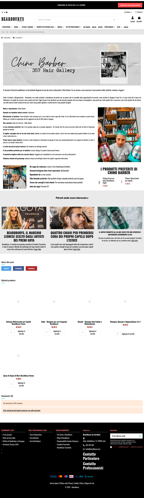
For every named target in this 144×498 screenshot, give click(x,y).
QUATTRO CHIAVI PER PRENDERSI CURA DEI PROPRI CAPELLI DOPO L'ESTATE (72, 236)
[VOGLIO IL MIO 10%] (140, 436)
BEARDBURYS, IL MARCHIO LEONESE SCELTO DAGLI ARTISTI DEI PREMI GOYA (24, 236)
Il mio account (7, 434)
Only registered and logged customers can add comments (21, 410)
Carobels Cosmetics (63, 444)
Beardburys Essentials (64, 447)
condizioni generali (123, 447)
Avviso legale (54, 483)
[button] (28, 27)
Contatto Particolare (91, 456)
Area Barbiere (34, 438)
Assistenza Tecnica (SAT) (11, 444)
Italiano (128, 12)
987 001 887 (90, 445)
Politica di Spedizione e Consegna (13, 441)
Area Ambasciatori (36, 434)
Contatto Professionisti (93, 465)
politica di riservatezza (137, 447)
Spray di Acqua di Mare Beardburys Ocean (18, 375)
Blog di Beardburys (63, 438)
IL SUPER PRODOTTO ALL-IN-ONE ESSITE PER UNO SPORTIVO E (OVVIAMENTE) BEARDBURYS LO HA (120, 233)
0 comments (19, 38)
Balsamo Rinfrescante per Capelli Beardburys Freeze (18, 322)
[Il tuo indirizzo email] (123, 436)
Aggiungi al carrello (21, 332)
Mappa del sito (89, 483)
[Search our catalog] (114, 20)
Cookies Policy (79, 483)
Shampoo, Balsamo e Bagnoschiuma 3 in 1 (125, 321)
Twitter (6, 268)
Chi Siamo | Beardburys (64, 434)
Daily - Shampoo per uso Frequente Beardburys (54, 322)
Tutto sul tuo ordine (9, 438)
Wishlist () (139, 12)
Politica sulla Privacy (66, 483)
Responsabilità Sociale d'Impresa (67, 441)
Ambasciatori (7, 38)
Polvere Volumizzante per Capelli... (132, 179)
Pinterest (31, 268)
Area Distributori (35, 441)
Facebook (18, 268)
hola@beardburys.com (93, 449)
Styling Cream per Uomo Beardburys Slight (108, 180)
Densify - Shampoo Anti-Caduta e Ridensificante (90, 322)
